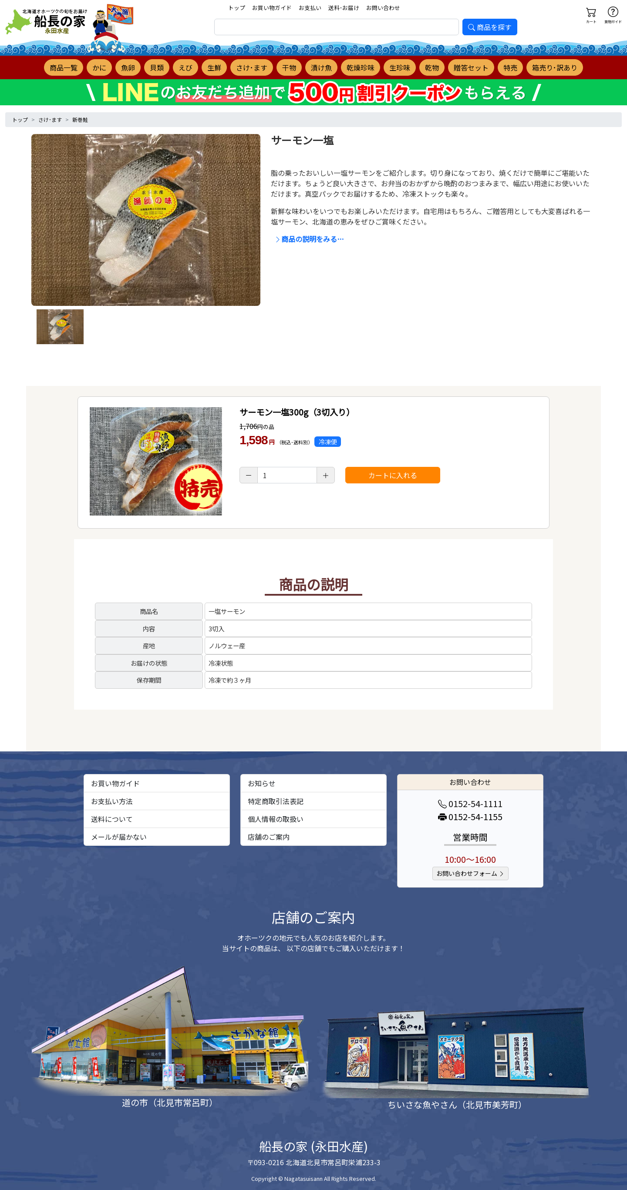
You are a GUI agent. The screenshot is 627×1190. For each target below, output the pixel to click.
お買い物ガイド (272, 7)
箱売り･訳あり (554, 67)
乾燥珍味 (360, 67)
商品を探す (490, 27)
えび (185, 67)
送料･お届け (343, 7)
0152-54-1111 (470, 803)
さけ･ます (251, 67)
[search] (336, 27)
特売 (510, 67)
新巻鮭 (80, 119)
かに (99, 67)
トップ (236, 7)
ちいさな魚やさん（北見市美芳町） (457, 1104)
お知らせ (262, 783)
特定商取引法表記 (275, 801)
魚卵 (128, 67)
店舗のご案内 (269, 836)
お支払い (310, 7)
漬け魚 (321, 67)
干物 (289, 67)
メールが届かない (119, 836)
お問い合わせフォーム (470, 873)
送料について (112, 819)
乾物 (432, 67)
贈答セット (471, 67)
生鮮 (214, 67)
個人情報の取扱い (275, 819)
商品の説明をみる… (309, 239)
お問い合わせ (383, 7)
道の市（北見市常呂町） (170, 1102)
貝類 (157, 67)
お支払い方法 (112, 801)
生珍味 (399, 67)
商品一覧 (64, 67)
